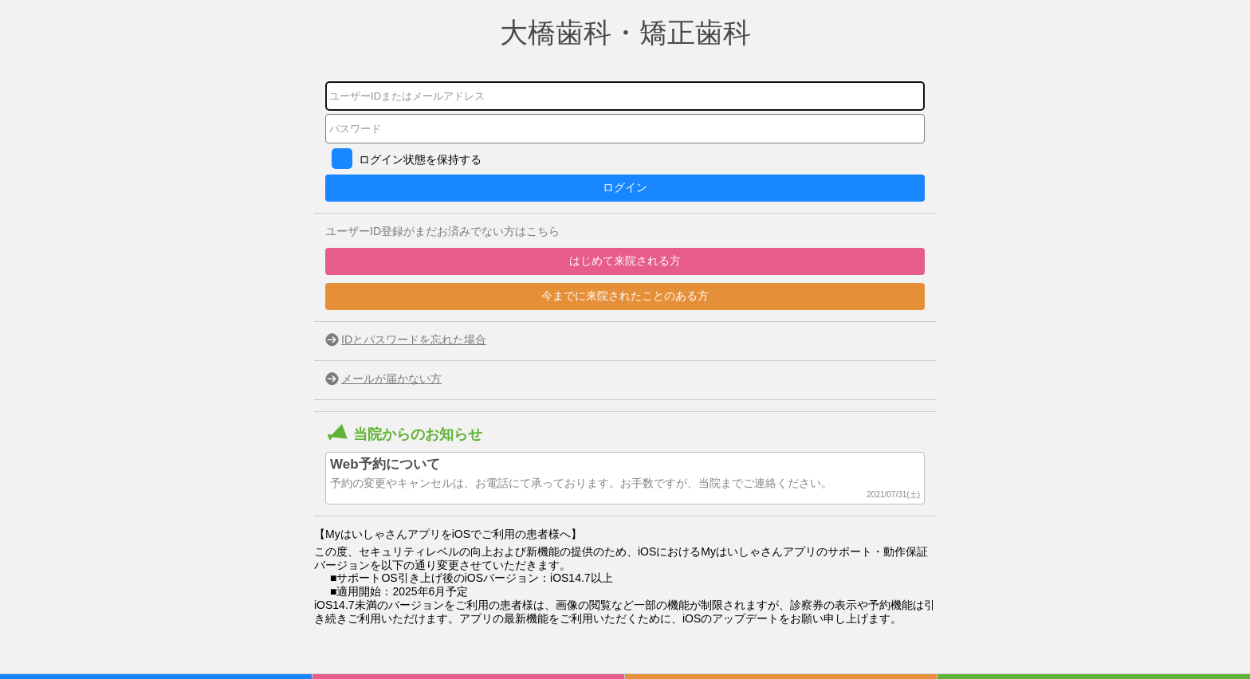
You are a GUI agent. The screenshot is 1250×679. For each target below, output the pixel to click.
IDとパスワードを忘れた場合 (413, 339)
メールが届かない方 (391, 378)
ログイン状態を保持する (420, 159)
